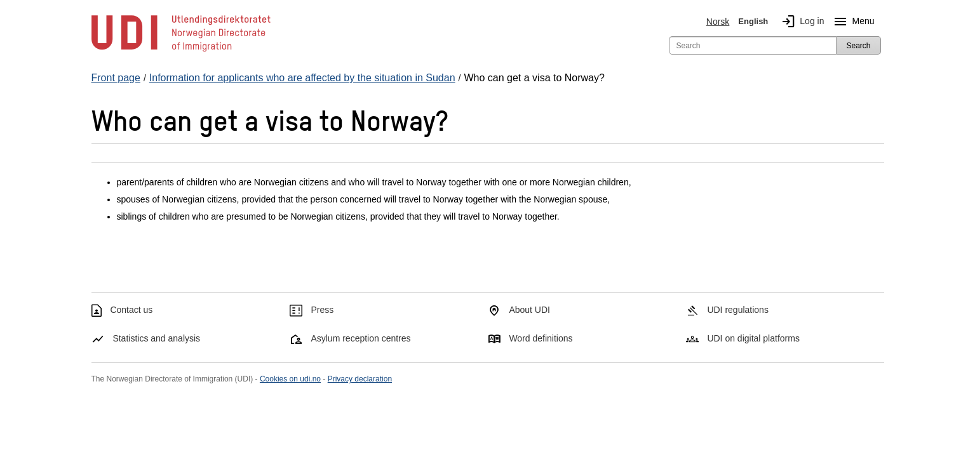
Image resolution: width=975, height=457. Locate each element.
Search (858, 45)
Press (322, 310)
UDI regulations (738, 310)
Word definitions (540, 338)
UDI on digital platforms (753, 338)
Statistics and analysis (156, 338)
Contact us (131, 310)
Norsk (718, 22)
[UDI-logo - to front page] (181, 51)
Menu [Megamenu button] (851, 21)
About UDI (529, 310)
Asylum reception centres (360, 338)
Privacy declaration (360, 378)
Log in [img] (800, 21)
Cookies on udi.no (290, 378)
